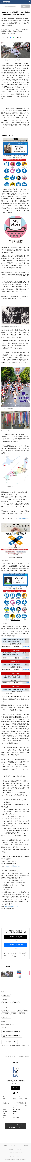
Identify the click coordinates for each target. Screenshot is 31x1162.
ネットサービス (7, 1002)
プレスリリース (11, 1056)
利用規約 (26, 1145)
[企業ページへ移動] (15, 1072)
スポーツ (16, 1002)
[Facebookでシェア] (10, 37)
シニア (19, 1010)
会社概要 (5, 1145)
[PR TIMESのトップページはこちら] (6, 2)
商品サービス (6, 995)
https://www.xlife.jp (24, 518)
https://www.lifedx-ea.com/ (13, 866)
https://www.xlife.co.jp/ (11, 906)
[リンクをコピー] (21, 37)
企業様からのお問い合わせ (15, 1152)
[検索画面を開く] (29, 2)
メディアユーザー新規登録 (15, 945)
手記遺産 (13, 1013)
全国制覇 (5, 1010)
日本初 (26, 1010)
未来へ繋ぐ (22, 1013)
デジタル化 (5, 1013)
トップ (4, 1056)
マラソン (12, 1010)
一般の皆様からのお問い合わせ (15, 1156)
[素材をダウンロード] (18, 37)
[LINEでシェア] (13, 37)
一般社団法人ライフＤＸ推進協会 (15, 1081)
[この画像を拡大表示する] (7, 974)
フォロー (15, 1088)
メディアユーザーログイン (15, 937)
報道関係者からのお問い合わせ (15, 1149)
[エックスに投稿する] (7, 37)
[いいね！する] (2, 37)
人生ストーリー (7, 1017)
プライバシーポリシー (16, 1145)
